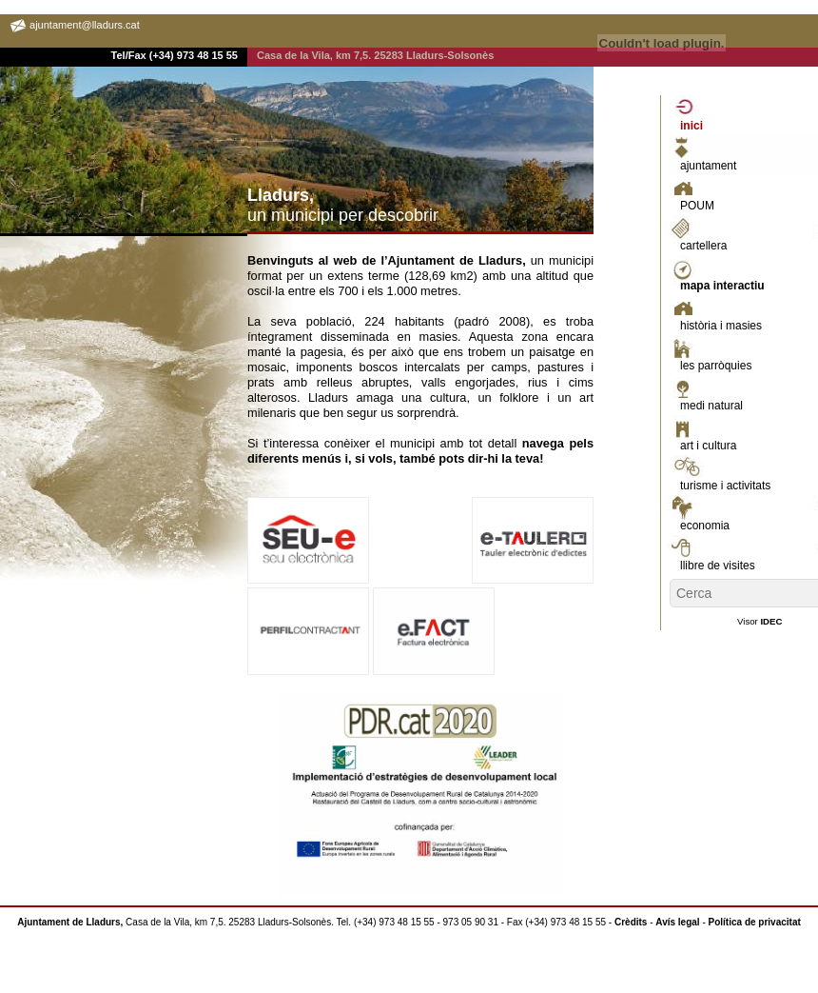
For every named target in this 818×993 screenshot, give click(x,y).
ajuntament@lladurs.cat (84, 24)
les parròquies (715, 365)
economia (705, 525)
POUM (697, 205)
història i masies (721, 325)
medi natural (711, 405)
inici (691, 125)
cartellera (703, 245)
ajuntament (708, 165)
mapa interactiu (722, 285)
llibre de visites (717, 565)
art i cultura (708, 445)
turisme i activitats (725, 485)
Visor (759, 621)
